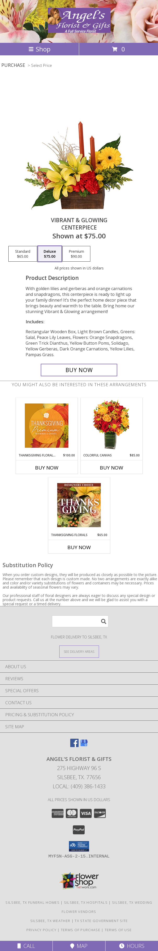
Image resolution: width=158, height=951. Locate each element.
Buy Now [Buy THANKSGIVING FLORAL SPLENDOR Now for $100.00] (46, 467)
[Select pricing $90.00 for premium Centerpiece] (76, 253)
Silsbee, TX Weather (50, 920)
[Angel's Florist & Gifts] (79, 30)
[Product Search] (80, 621)
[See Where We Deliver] (79, 651)
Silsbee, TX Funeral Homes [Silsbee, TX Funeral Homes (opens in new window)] (32, 902)
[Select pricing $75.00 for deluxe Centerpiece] (49, 253)
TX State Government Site (101, 920)
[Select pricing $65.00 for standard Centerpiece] (23, 253)
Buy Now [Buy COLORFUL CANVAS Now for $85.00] (111, 467)
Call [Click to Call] (26, 945)
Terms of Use (118, 929)
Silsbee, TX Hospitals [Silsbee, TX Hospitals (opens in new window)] (86, 902)
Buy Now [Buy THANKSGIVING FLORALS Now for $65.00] (79, 547)
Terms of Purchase (80, 929)
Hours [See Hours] (131, 945)
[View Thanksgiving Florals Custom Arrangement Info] (79, 505)
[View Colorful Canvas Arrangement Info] (111, 425)
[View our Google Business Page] (84, 745)
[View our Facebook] (74, 745)
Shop (39, 49)
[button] (79, 846)
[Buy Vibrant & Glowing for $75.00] (79, 370)
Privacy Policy (41, 929)
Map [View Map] (78, 945)
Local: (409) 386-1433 (79, 786)
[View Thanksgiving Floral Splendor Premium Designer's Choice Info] (46, 425)
